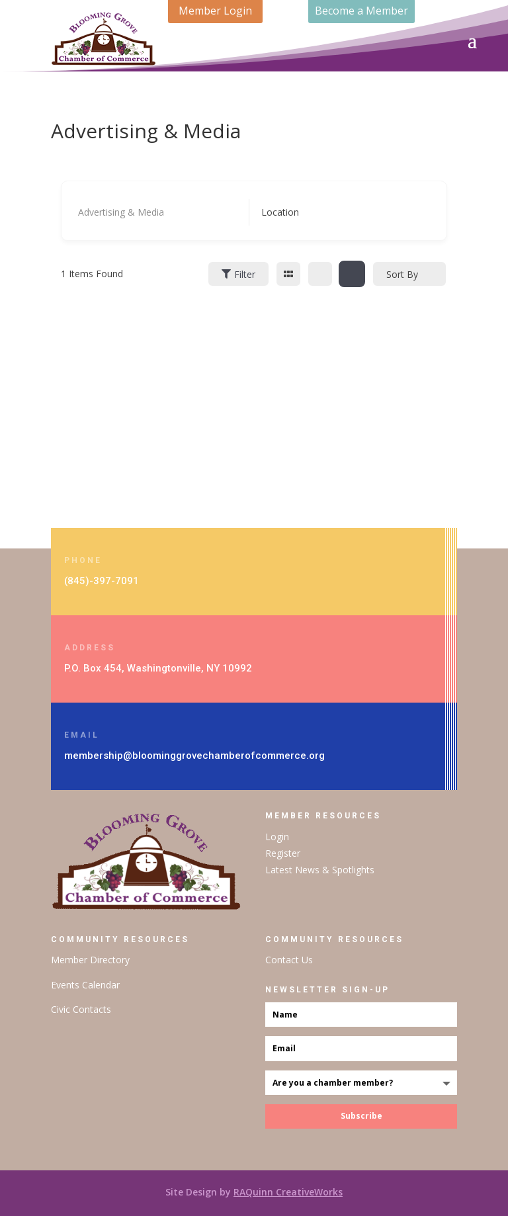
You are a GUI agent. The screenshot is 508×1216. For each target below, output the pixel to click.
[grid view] (288, 274)
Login (277, 836)
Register (282, 853)
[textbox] (280, 212)
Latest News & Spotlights (319, 869)
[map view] (352, 274)
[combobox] (337, 212)
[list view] (320, 274)
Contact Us (289, 959)
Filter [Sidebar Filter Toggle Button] (238, 274)
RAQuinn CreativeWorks (288, 1192)
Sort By (402, 274)
